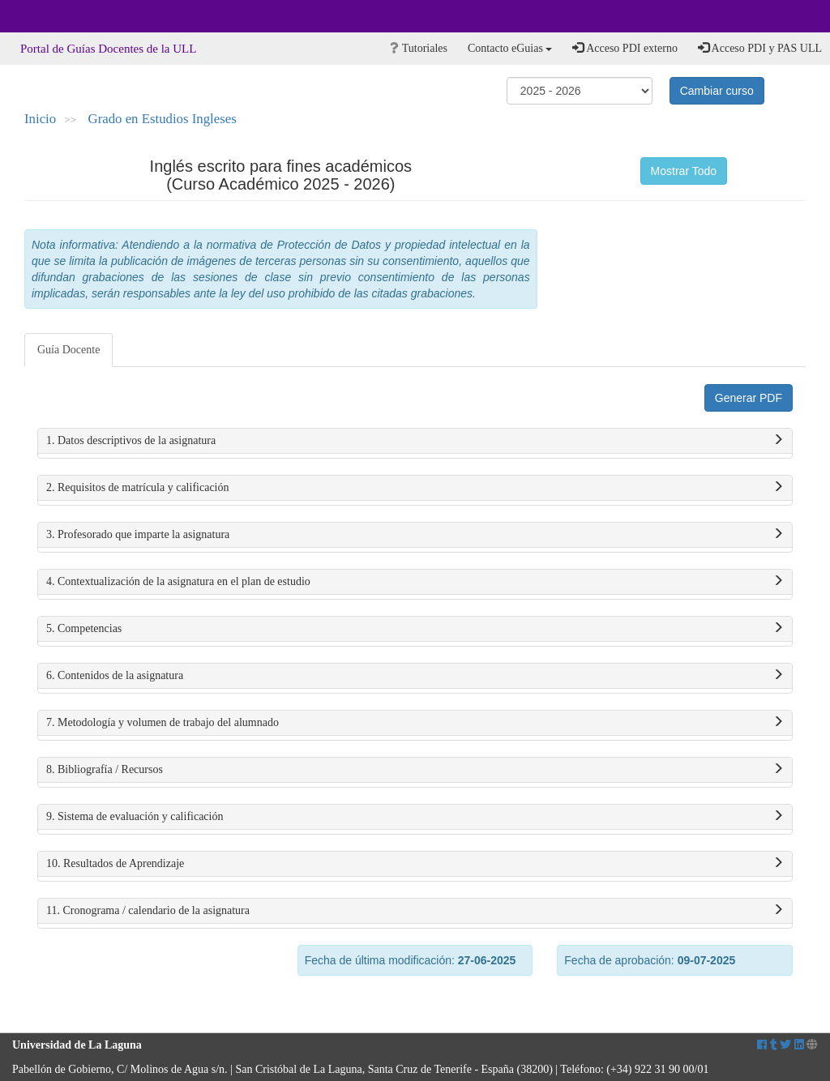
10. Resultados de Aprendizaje (415, 864)
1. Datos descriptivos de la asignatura (415, 441)
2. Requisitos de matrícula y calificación (415, 488)
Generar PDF (748, 397)
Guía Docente (68, 350)
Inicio (40, 118)
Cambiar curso (717, 90)
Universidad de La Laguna (56, 16)
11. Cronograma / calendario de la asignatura (415, 911)
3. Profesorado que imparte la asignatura (415, 535)
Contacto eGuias (510, 48)
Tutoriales (418, 48)
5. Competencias (415, 629)
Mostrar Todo (684, 170)
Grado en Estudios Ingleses (162, 118)
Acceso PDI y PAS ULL (760, 47)
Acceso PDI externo (624, 47)
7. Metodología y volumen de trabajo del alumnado (415, 723)
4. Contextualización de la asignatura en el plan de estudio (415, 582)
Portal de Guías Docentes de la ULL (108, 48)
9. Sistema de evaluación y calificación (415, 817)
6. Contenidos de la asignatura (415, 676)
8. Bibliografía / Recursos (415, 770)
